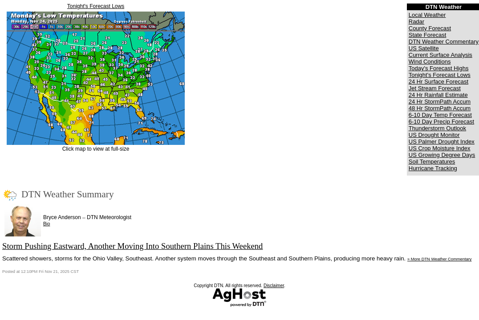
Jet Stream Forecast (435, 88)
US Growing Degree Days (442, 155)
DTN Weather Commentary (444, 41)
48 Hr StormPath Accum (440, 108)
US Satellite (424, 48)
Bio (46, 223)
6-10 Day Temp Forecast (440, 115)
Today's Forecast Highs (439, 68)
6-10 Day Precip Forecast (441, 121)
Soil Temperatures (432, 161)
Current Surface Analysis (440, 55)
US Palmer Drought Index (442, 141)
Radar (416, 21)
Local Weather (427, 15)
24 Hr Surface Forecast (438, 81)
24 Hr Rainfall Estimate (438, 95)
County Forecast (430, 28)
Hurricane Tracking (433, 168)
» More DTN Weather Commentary (439, 259)
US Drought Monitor (434, 135)
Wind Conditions (430, 61)
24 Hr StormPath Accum (440, 101)
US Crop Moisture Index (440, 148)
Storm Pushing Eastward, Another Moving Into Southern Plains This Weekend (132, 246)
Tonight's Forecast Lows (95, 6)
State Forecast (428, 35)
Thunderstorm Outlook (437, 128)
